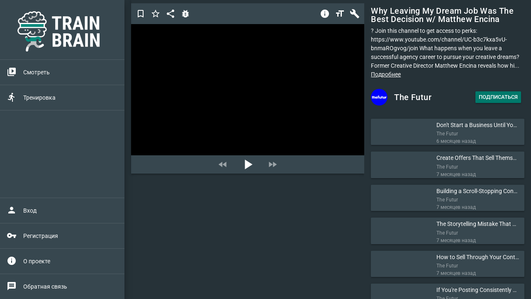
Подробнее (386, 74)
